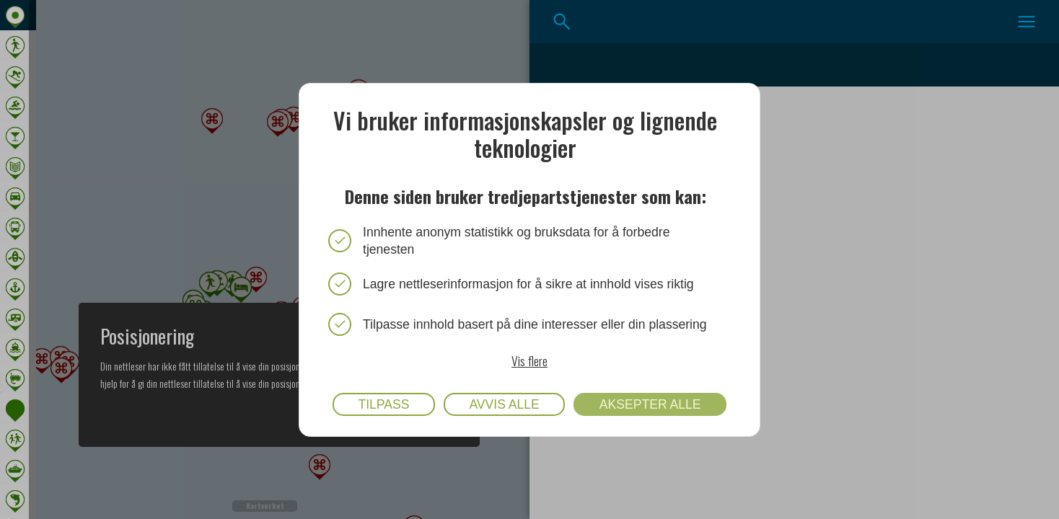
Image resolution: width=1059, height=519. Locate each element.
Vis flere (529, 359)
